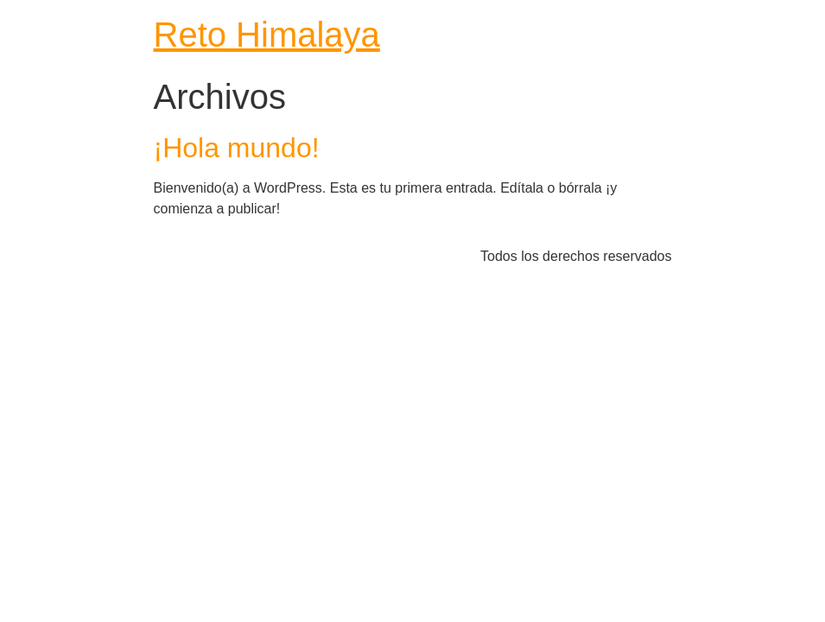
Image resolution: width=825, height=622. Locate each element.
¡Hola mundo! (237, 147)
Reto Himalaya (267, 35)
